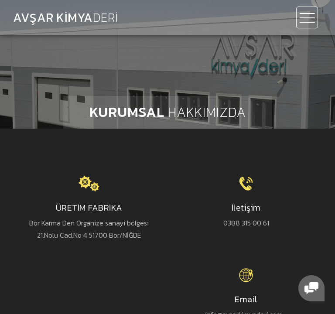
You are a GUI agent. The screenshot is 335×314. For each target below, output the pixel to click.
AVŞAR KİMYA (65, 17)
